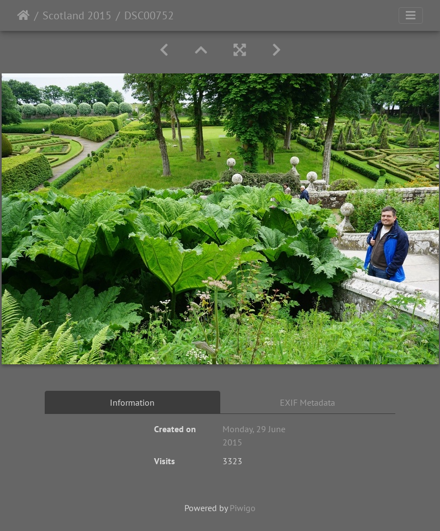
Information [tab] (132, 402)
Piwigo (243, 507)
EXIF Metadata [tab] (307, 402)
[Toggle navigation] (411, 15)
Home (23, 15)
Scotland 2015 (77, 15)
